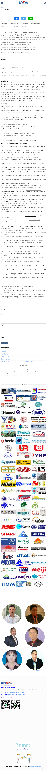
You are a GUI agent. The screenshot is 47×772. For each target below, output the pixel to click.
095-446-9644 (11, 694)
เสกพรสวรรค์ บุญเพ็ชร (12, 648)
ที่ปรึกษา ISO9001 (5, 356)
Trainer (2, 7)
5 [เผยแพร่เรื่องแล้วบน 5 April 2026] (1, 371)
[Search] (45, 3)
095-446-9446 (22, 694)
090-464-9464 (22, 693)
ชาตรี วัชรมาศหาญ (35, 670)
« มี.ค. (2, 381)
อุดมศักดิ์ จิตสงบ (4, 354)
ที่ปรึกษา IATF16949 (5, 359)
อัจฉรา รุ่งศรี (3, 351)
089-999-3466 (11, 693)
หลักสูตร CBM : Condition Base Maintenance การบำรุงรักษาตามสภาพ (17, 362)
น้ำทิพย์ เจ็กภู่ (12, 670)
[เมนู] (2, 3)
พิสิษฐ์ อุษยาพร (35, 648)
